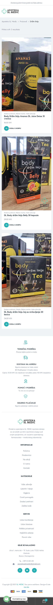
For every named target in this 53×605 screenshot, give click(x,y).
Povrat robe (26, 537)
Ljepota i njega (26, 489)
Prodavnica (26, 455)
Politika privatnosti (26, 528)
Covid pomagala (26, 497)
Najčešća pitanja (26, 533)
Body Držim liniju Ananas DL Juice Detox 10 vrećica (24, 117)
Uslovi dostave (26, 524)
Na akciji (26, 459)
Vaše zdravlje (30, 114)
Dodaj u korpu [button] (15, 128)
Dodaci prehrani (9, 114)
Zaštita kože (26, 506)
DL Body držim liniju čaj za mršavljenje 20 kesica (23, 313)
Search (26, 601)
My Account (9, 601)
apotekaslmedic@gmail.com (29, 564)
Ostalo (18, 309)
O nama (26, 464)
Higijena (26, 493)
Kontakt (26, 468)
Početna (26, 451)
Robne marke (20, 114)
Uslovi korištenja (26, 520)
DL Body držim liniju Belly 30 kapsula (21, 215)
